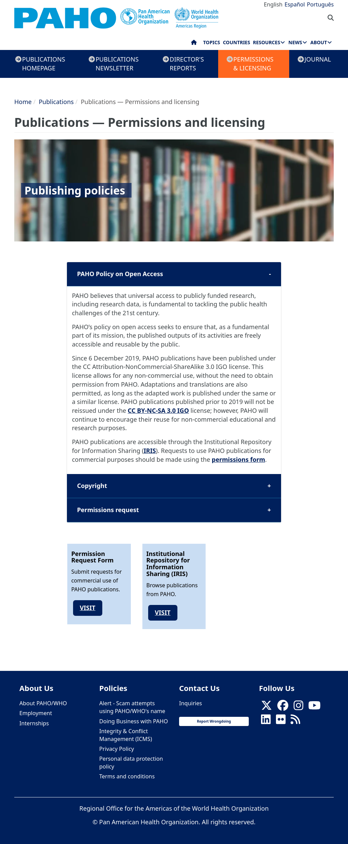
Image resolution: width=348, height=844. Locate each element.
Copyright (92, 486)
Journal (317, 59)
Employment (35, 713)
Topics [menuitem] (211, 42)
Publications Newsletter (117, 63)
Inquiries (190, 703)
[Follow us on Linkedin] (266, 721)
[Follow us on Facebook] (282, 707)
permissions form (238, 459)
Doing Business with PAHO (133, 721)
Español (294, 4)
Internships (34, 723)
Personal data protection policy (131, 762)
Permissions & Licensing (253, 63)
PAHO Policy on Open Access (120, 274)
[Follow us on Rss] (295, 721)
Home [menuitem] (194, 44)
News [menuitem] (295, 42)
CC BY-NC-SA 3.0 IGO (158, 410)
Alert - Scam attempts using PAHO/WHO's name (132, 707)
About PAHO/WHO (43, 703)
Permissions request (108, 510)
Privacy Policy (116, 749)
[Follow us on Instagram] (298, 707)
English (273, 4)
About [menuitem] (318, 42)
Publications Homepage (43, 63)
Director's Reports (187, 63)
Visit (87, 608)
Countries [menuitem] (236, 42)
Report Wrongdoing (214, 721)
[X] (266, 707)
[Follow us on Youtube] (314, 707)
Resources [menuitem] (266, 42)
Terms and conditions (127, 776)
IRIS (150, 450)
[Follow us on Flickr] (280, 721)
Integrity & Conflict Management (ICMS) (125, 735)
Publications (56, 102)
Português (320, 4)
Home (23, 102)
